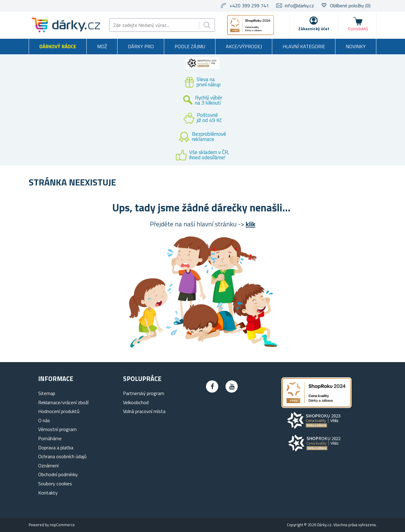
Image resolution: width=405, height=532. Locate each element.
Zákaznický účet (313, 28)
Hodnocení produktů (59, 411)
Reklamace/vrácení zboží (63, 402)
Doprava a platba (55, 447)
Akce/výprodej (244, 46)
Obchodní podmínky (58, 474)
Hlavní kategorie (304, 46)
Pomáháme (50, 438)
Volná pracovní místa (144, 411)
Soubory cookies (55, 483)
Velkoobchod (136, 402)
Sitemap (46, 393)
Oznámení (48, 465)
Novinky (356, 46)
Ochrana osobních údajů (62, 456)
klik (250, 224)
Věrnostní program (57, 429)
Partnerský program (143, 393)
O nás (44, 420)
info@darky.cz (299, 5)
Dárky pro (141, 46)
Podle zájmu (190, 46)
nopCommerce (62, 525)
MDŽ (102, 46)
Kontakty (48, 492)
